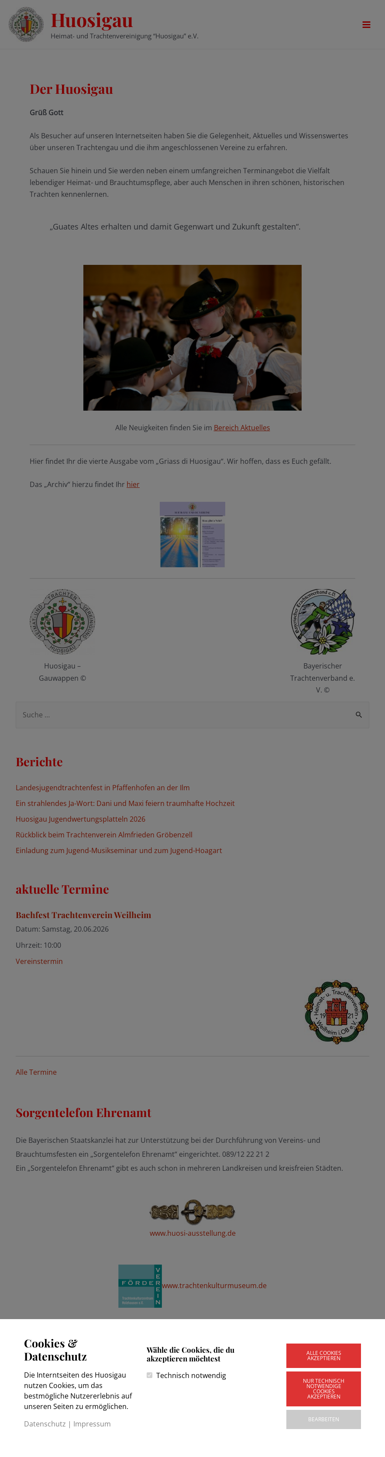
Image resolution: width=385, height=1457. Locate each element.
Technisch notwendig (191, 1375)
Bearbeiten (323, 1419)
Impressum (92, 1424)
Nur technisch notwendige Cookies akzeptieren (323, 1388)
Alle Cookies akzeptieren (323, 1355)
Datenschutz (45, 1424)
